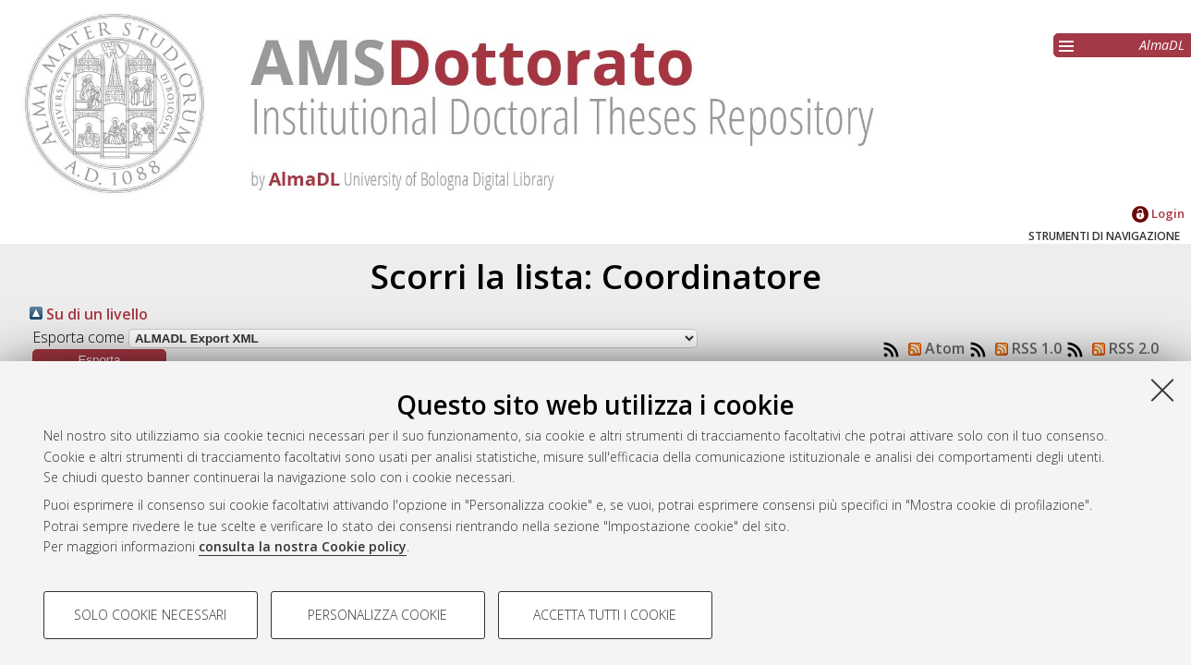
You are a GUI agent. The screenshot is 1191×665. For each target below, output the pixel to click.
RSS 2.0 (1122, 348)
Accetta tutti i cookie (604, 614)
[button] (99, 359)
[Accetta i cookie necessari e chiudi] (1162, 390)
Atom (933, 348)
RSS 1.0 (1025, 348)
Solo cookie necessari (150, 614)
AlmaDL (1162, 45)
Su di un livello (89, 314)
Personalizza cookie (377, 614)
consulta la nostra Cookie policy (303, 546)
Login (1158, 213)
